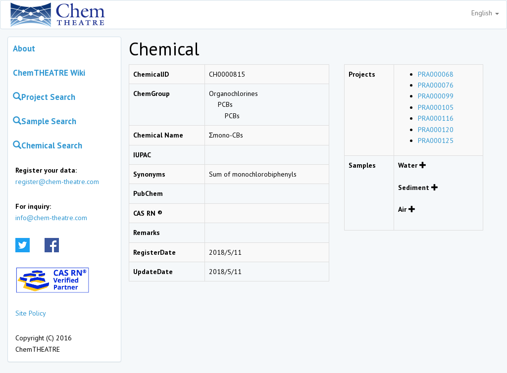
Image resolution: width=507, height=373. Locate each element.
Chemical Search (47, 145)
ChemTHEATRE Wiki (49, 72)
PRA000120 (436, 129)
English (485, 12)
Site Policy (30, 313)
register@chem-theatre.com (57, 181)
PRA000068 (436, 74)
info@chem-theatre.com (51, 217)
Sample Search (44, 121)
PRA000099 (436, 96)
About (24, 48)
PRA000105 (436, 107)
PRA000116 (436, 118)
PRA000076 (436, 85)
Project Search (44, 97)
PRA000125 (436, 140)
